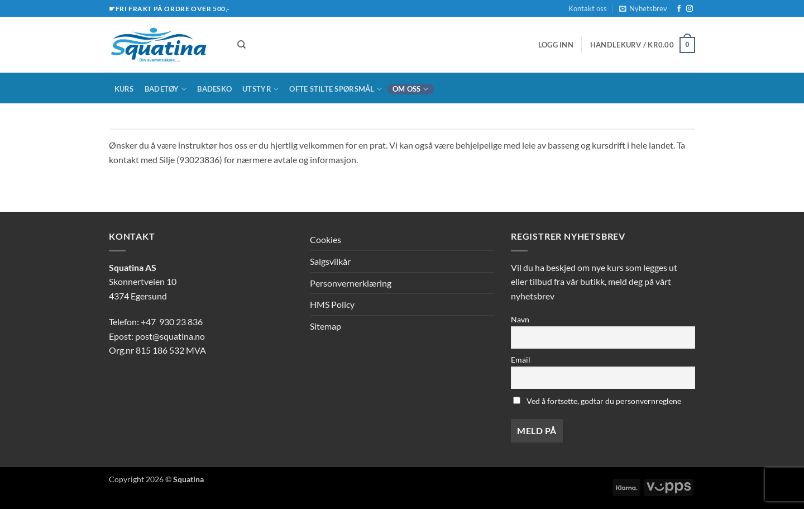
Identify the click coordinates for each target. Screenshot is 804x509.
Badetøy (165, 89)
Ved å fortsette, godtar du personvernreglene (597, 401)
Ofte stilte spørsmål (335, 89)
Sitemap (325, 326)
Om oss (410, 89)
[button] (643, 8)
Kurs (124, 88)
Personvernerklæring (350, 283)
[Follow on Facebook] (679, 9)
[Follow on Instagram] (689, 9)
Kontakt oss (587, 8)
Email (520, 359)
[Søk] (241, 44)
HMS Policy (332, 304)
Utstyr (260, 89)
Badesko (214, 88)
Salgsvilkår (330, 261)
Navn (520, 319)
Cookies (325, 239)
